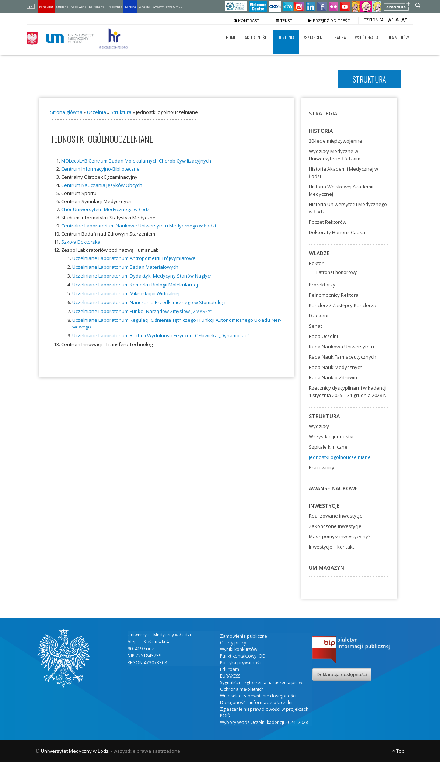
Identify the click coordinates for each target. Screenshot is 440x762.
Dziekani (318, 315)
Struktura (121, 112)
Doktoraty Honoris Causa (337, 232)
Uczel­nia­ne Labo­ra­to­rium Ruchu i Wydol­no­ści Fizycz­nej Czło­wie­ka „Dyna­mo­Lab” (160, 335)
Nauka (340, 37)
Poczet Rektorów (327, 222)
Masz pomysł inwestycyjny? (339, 536)
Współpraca (366, 37)
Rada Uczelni (323, 336)
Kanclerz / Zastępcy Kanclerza (342, 305)
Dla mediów (398, 37)
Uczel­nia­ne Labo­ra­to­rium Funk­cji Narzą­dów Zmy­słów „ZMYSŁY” (142, 311)
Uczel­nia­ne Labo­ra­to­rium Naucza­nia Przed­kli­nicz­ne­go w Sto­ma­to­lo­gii (149, 302)
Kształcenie (314, 37)
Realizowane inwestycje (336, 515)
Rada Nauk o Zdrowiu (333, 377)
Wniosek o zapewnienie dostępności (258, 696)
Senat (315, 326)
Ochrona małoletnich (242, 689)
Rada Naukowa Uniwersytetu (341, 346)
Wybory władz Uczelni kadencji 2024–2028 (264, 722)
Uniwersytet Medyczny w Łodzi (75, 751)
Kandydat (46, 6)
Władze (319, 253)
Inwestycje (324, 505)
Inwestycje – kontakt (331, 546)
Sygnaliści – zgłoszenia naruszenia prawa (262, 682)
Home (231, 37)
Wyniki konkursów (238, 649)
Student (62, 6)
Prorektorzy (322, 284)
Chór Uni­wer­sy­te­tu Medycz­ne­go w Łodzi (106, 209)
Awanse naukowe (333, 488)
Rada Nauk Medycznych (336, 367)
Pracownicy (321, 467)
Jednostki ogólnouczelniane (340, 457)
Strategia (323, 113)
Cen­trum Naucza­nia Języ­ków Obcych (101, 185)
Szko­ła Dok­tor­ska (81, 242)
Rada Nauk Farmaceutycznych (342, 357)
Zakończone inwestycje (335, 526)
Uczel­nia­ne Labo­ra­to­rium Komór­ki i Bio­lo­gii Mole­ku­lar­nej (135, 284)
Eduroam (229, 669)
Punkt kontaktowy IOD (243, 656)
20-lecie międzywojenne (335, 141)
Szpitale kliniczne (328, 446)
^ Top (398, 751)
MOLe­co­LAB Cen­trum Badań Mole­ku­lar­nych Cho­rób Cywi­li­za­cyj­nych (136, 160)
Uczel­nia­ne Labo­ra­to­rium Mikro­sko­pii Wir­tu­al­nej (125, 293)
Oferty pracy (233, 643)
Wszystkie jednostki (331, 436)
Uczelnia (285, 37)
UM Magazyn (326, 567)
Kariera (130, 6)
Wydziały (319, 426)
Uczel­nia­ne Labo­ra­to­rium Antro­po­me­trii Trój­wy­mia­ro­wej (134, 258)
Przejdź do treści (329, 20)
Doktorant (96, 6)
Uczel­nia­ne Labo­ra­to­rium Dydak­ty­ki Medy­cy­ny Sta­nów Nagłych (142, 275)
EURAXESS (230, 676)
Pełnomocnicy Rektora (334, 295)
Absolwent (78, 6)
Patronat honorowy (336, 272)
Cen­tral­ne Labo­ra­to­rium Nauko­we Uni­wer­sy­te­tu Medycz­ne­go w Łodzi (138, 225)
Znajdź (144, 6)
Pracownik (114, 6)
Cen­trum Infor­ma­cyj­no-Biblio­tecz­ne (100, 169)
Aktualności (257, 37)
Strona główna (66, 112)
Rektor (316, 263)
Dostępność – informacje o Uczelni (256, 702)
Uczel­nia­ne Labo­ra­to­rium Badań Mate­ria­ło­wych (125, 267)
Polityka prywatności (241, 663)
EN (30, 6)
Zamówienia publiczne (243, 636)
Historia (321, 130)
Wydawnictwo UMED (167, 6)
